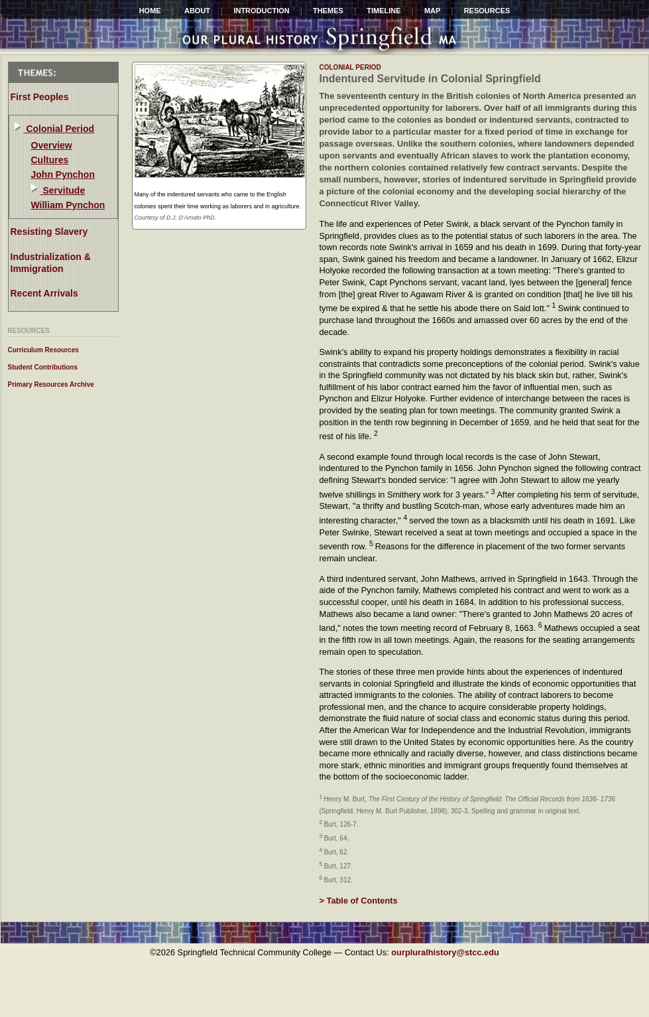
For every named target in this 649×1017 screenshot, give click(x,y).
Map (432, 11)
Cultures (50, 160)
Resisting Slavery (49, 231)
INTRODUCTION (261, 11)
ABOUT (197, 11)
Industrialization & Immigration (51, 262)
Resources (487, 11)
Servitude (63, 190)
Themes (328, 11)
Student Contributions (43, 367)
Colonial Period (59, 128)
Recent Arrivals (44, 293)
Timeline (383, 11)
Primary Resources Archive (51, 384)
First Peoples (40, 97)
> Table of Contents (359, 901)
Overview (51, 145)
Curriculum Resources (43, 350)
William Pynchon (68, 205)
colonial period (350, 67)
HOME (150, 11)
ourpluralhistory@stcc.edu (445, 952)
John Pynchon (63, 174)
